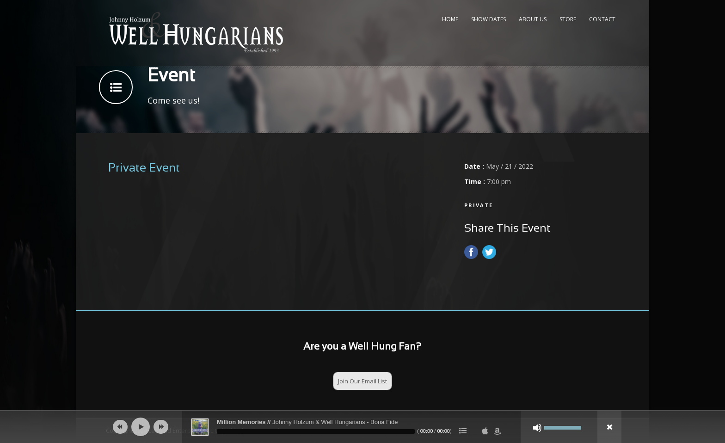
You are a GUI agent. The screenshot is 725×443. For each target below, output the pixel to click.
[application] (362, 427)
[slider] (316, 431)
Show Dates (488, 19)
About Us (533, 19)
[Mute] (537, 427)
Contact (602, 19)
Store (567, 19)
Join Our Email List (362, 381)
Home (450, 19)
